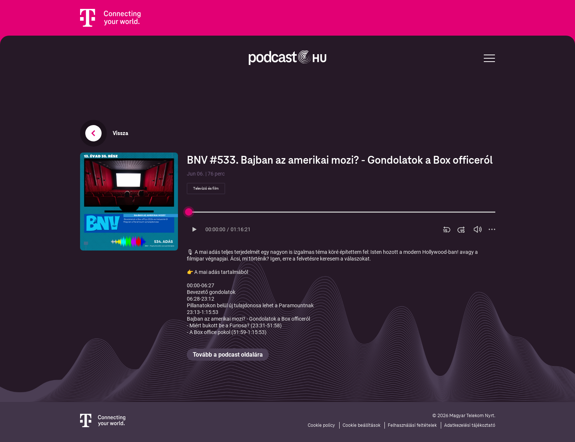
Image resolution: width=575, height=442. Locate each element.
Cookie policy (321, 425)
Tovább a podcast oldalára (228, 354)
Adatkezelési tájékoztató (469, 425)
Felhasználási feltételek (412, 425)
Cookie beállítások (361, 425)
